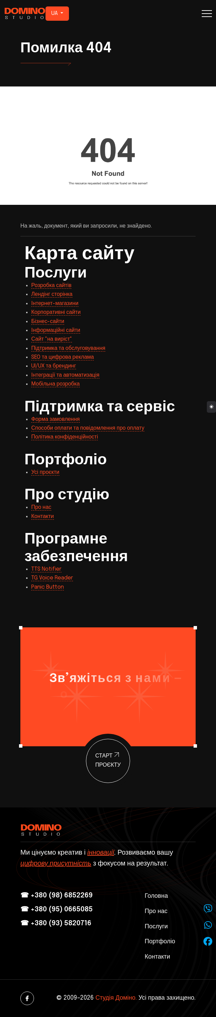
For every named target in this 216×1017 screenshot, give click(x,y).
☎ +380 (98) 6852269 (56, 895)
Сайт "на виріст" (51, 339)
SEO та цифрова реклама (62, 357)
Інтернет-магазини (54, 303)
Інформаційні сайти (55, 330)
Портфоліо (160, 942)
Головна (156, 896)
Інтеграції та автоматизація (65, 375)
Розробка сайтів (51, 285)
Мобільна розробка (55, 384)
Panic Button (47, 587)
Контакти (42, 516)
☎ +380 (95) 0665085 (56, 909)
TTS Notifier (46, 569)
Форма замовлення (55, 419)
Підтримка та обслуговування (68, 348)
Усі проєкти (45, 472)
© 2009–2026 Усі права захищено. (126, 998)
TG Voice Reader (52, 578)
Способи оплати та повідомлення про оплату (87, 428)
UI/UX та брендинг (53, 366)
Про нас (41, 507)
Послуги (156, 927)
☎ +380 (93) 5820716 (55, 923)
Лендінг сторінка (51, 294)
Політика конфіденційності (64, 437)
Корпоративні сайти (55, 312)
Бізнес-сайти (47, 321)
